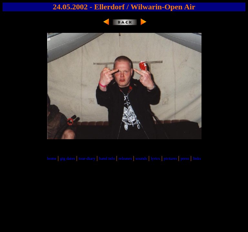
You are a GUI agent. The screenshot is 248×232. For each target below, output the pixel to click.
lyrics (155, 158)
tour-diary (86, 158)
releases (125, 158)
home (52, 158)
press (185, 158)
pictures (170, 158)
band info (107, 158)
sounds (141, 158)
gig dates (67, 158)
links (197, 158)
